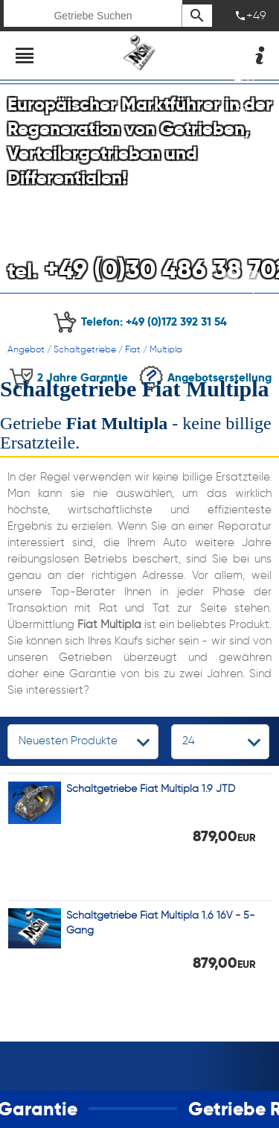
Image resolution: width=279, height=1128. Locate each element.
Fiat (133, 349)
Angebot (26, 349)
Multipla (166, 349)
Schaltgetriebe (85, 349)
